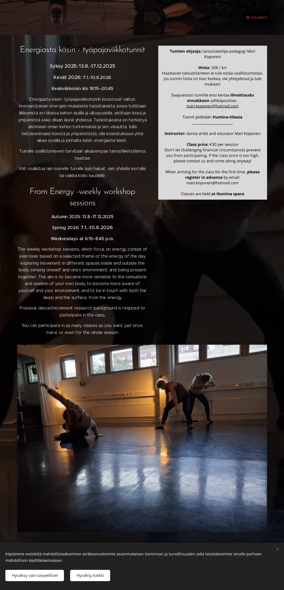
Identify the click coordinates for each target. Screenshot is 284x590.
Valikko (256, 17)
